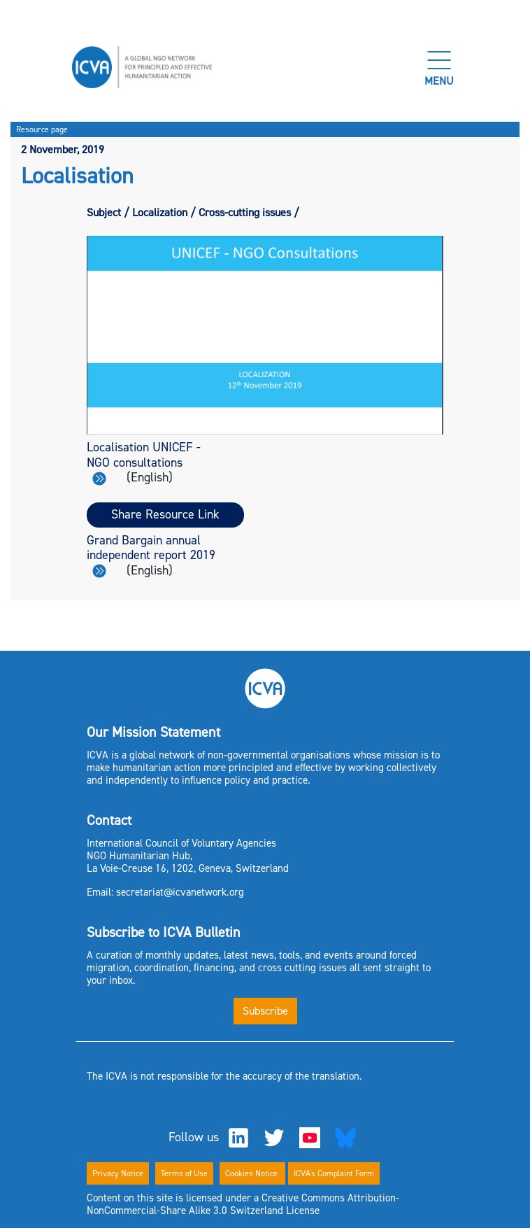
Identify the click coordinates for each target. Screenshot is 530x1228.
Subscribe (265, 1010)
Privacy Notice (117, 1173)
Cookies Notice (252, 1173)
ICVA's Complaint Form (334, 1173)
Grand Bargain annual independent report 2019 (151, 555)
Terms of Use (184, 1173)
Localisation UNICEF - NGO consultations (144, 462)
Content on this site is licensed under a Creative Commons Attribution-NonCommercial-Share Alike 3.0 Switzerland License (243, 1204)
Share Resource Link (165, 514)
